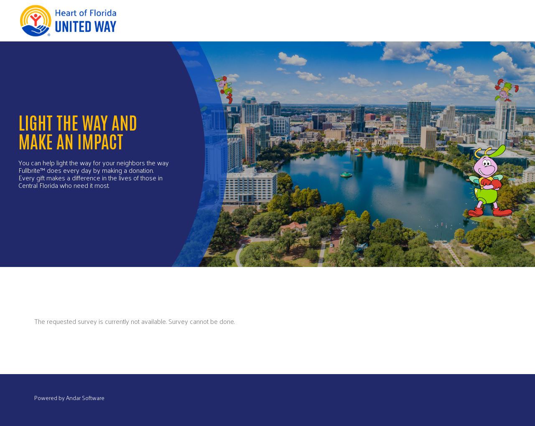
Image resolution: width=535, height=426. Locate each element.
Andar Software (85, 398)
